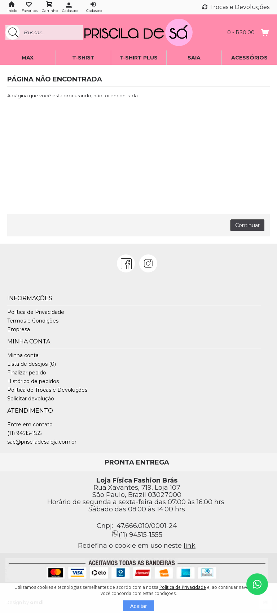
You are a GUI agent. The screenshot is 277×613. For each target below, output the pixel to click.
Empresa (18, 329)
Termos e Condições (32, 320)
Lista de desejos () (31, 364)
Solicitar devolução (30, 398)
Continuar (247, 225)
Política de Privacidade (35, 312)
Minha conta (23, 355)
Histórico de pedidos (33, 381)
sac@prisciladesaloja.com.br (41, 442)
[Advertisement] (138, 156)
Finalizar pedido (26, 372)
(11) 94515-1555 (24, 433)
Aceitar (138, 606)
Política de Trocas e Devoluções (47, 390)
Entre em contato (30, 424)
